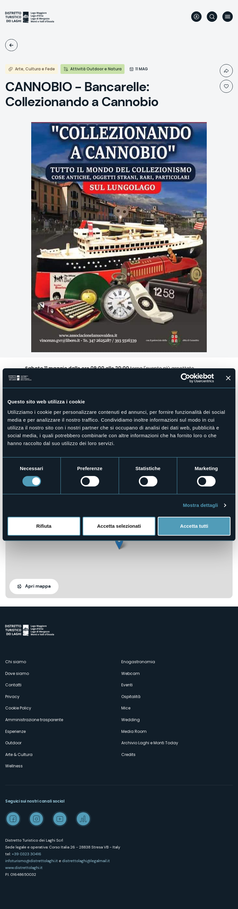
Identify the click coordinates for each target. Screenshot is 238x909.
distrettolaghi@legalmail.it (86, 860)
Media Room (134, 731)
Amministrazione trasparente (34, 719)
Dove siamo (17, 673)
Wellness (14, 766)
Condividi (226, 70)
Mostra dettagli (200, 505)
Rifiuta (43, 526)
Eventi (11, 45)
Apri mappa (38, 586)
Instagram (36, 819)
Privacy (12, 696)
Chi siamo (15, 661)
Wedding (130, 719)
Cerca (212, 16)
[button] (119, 543)
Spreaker (83, 819)
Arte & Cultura (19, 754)
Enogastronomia (138, 661)
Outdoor (13, 743)
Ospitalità (130, 696)
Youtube (60, 819)
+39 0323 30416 (26, 854)
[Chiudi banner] (228, 378)
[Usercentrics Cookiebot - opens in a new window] (185, 378)
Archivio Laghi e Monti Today (149, 743)
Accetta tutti (194, 526)
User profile (196, 16)
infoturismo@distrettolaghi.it (31, 860)
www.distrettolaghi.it (24, 867)
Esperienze (15, 731)
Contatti (13, 685)
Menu (227, 16)
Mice (125, 708)
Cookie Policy (18, 708)
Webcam (130, 673)
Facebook (13, 819)
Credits (128, 754)
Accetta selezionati (119, 526)
